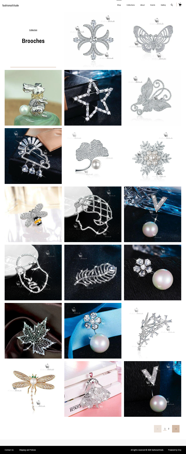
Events (152, 5)
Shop (119, 5)
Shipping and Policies (27, 449)
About (142, 5)
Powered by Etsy (174, 449)
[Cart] (180, 5)
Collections (131, 5)
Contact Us (9, 449)
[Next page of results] (176, 428)
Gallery (163, 5)
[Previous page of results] (157, 428)
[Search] (172, 5)
